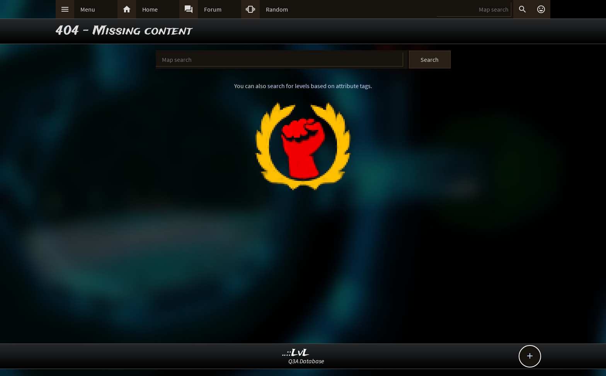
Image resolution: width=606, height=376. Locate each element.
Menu (87, 9)
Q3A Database (306, 361)
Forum (212, 9)
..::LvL (296, 353)
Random (277, 9)
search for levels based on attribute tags (319, 86)
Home (150, 9)
